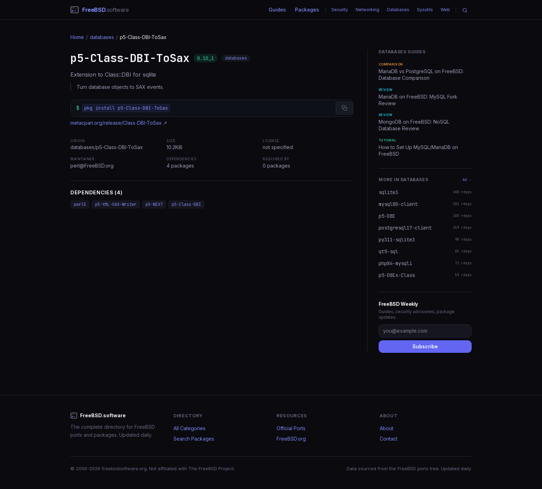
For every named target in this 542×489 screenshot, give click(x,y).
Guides (277, 10)
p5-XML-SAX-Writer (116, 204)
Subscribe (425, 346)
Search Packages (193, 439)
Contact (388, 439)
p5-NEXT (154, 204)
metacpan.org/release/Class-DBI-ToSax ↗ (118, 123)
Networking (367, 9)
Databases (398, 9)
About (386, 428)
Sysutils (425, 9)
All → (467, 180)
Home (77, 37)
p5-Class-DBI (186, 204)
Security (339, 9)
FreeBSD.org (291, 439)
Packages (307, 10)
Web (445, 9)
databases (102, 37)
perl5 (80, 204)
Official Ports (291, 428)
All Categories (189, 428)
